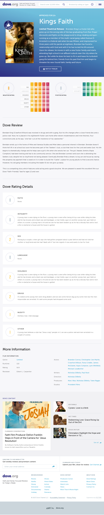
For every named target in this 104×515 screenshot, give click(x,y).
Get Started (95, 465)
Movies (33, 479)
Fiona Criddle (87, 363)
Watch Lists (64, 484)
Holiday (34, 492)
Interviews (64, 482)
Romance (47, 492)
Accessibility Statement (57, 498)
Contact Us (90, 487)
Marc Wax (72, 381)
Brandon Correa (74, 360)
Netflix (33, 482)
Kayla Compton (82, 366)
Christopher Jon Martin (90, 360)
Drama (46, 490)
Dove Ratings (91, 479)
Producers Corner (66, 479)
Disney (33, 484)
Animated (34, 487)
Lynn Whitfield (94, 366)
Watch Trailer (50, 69)
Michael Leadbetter (76, 369)
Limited (20, 360)
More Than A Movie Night (69, 490)
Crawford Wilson (74, 363)
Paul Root (85, 373)
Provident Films (74, 385)
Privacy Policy (91, 484)
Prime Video (48, 482)
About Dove (90, 482)
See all (97, 443)
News (62, 487)
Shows (46, 479)
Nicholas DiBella (74, 373)
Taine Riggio (95, 381)
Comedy (47, 487)
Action (46, 484)
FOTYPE (98, 498)
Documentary (36, 490)
